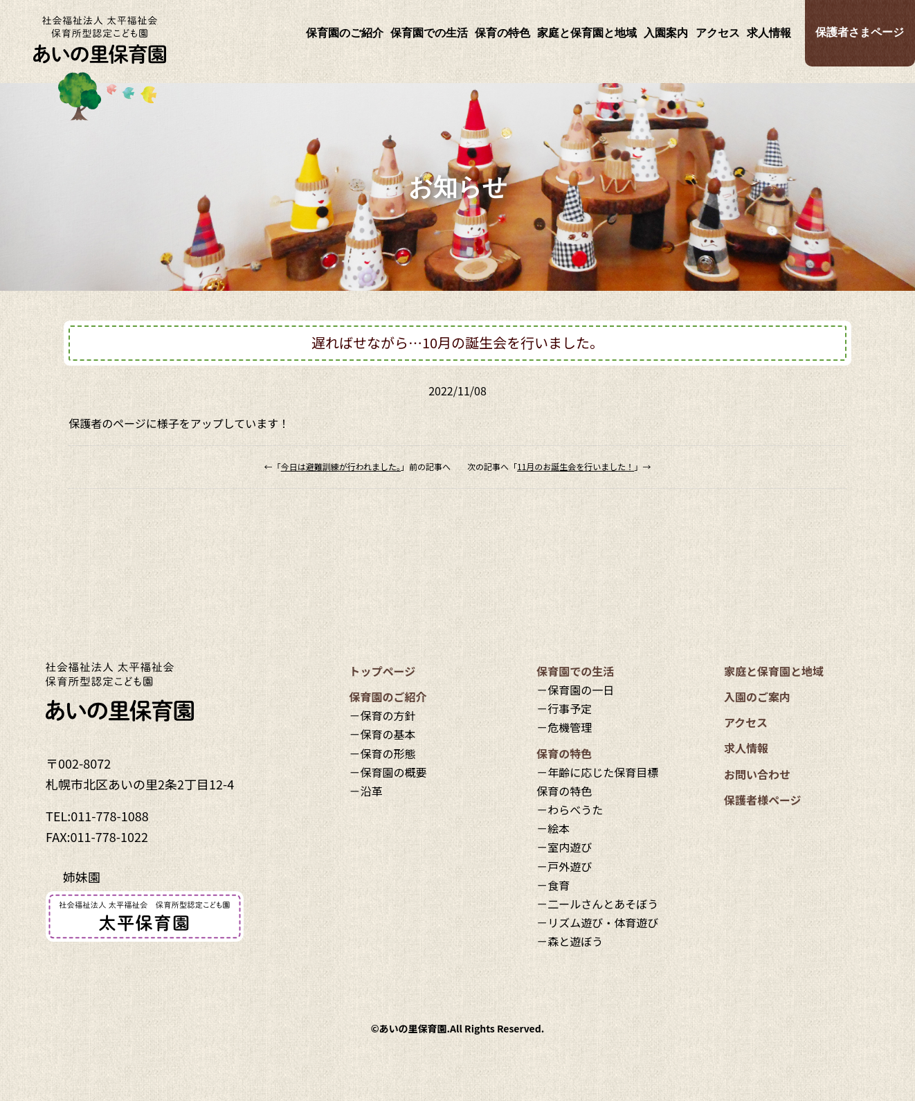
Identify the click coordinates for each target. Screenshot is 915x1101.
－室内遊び (564, 847)
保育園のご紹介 (344, 33)
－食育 (553, 885)
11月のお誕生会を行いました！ (575, 466)
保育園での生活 (429, 33)
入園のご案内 (757, 696)
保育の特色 (502, 33)
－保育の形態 (383, 753)
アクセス (718, 33)
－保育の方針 (383, 715)
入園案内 (666, 33)
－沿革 (366, 790)
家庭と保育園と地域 (587, 33)
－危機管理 (564, 727)
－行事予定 (564, 708)
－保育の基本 (383, 734)
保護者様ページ (762, 799)
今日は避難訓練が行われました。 (341, 466)
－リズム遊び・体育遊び (597, 922)
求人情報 (769, 33)
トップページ (383, 671)
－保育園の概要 (388, 772)
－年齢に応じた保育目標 (597, 772)
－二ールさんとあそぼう (597, 903)
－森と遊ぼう (569, 941)
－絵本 (553, 828)
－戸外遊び (564, 866)
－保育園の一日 (575, 689)
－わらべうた (569, 809)
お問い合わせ (757, 774)
